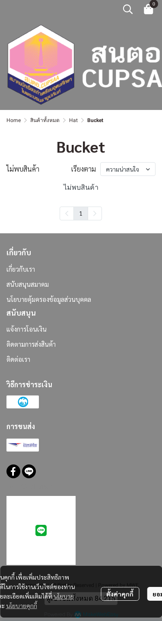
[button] (128, 9)
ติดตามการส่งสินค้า (31, 344)
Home (13, 120)
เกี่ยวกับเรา (20, 269)
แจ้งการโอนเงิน (26, 329)
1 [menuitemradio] (81, 213)
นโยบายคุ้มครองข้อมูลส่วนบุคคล (48, 299)
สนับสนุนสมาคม (27, 284)
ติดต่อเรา (18, 359)
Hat (73, 120)
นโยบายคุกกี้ (21, 605)
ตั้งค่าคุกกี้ (119, 594)
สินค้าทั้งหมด (45, 120)
